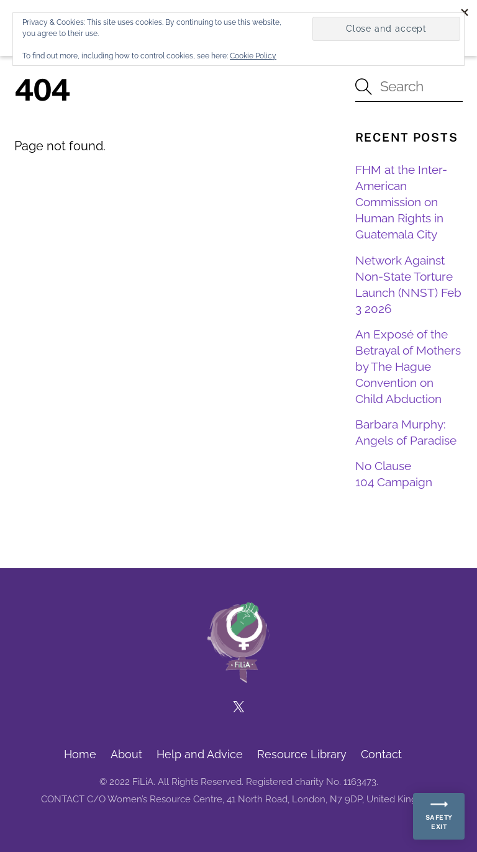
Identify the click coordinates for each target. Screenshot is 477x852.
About (126, 754)
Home (80, 754)
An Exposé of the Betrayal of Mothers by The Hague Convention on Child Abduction (408, 366)
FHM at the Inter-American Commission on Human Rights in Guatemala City (401, 202)
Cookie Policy (253, 56)
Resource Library (302, 754)
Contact (381, 754)
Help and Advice (200, 754)
